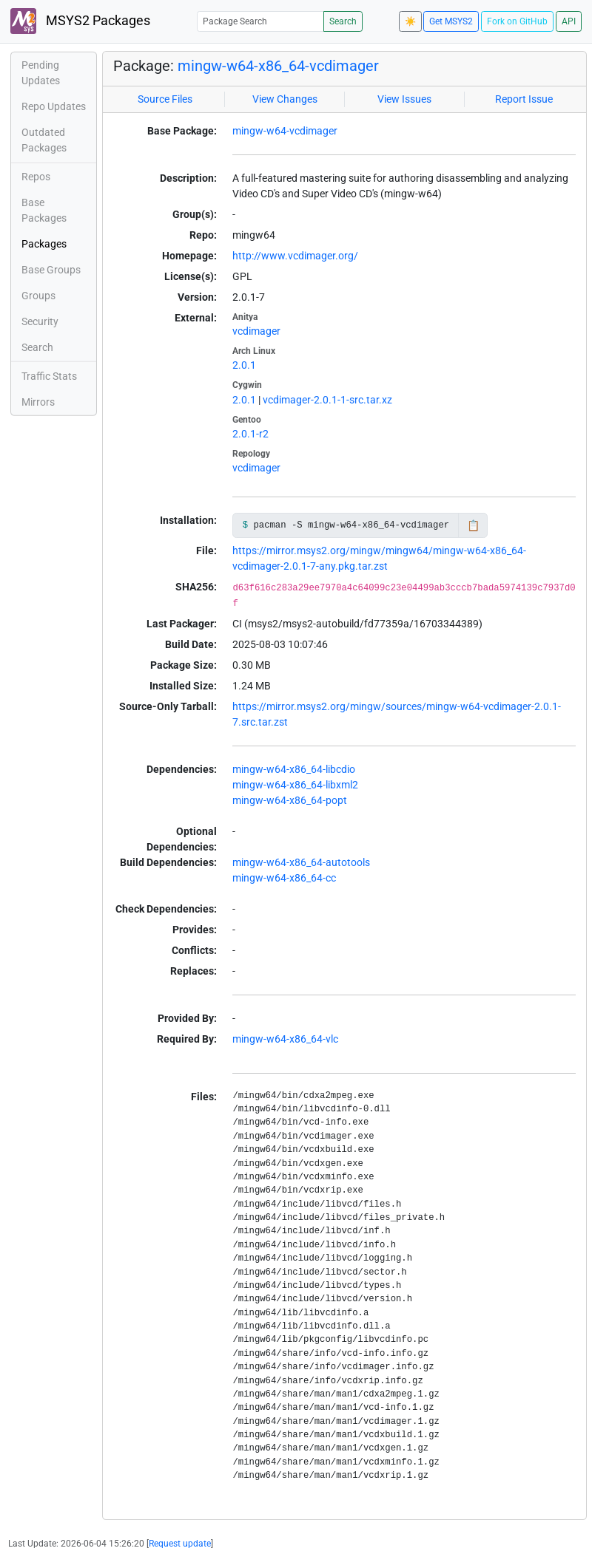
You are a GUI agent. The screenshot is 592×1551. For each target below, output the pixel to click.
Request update (180, 1543)
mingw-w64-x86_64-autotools (301, 862)
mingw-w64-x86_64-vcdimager (278, 66)
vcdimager (256, 331)
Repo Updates (53, 106)
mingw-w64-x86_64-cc (284, 878)
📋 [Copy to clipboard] (473, 525)
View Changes (284, 99)
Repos (35, 177)
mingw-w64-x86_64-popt (289, 800)
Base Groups (51, 270)
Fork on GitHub (517, 21)
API (569, 21)
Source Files (165, 99)
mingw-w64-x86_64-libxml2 (295, 785)
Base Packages (44, 210)
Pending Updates (40, 72)
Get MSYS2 (451, 21)
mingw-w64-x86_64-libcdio (293, 769)
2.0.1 (244, 365)
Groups (38, 295)
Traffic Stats (49, 376)
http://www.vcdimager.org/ (295, 256)
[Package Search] (260, 21)
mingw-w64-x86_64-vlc (285, 1039)
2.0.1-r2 (250, 434)
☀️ (410, 21)
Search (343, 21)
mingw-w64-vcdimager (284, 131)
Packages (44, 244)
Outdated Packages (44, 140)
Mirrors (38, 402)
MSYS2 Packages (80, 21)
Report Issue (524, 99)
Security (39, 321)
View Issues (404, 99)
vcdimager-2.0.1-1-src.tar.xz (327, 400)
